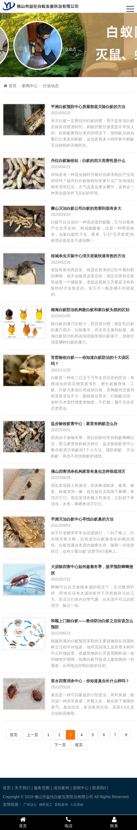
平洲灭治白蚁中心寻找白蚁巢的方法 (82, 519)
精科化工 (46, 805)
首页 (9, 86)
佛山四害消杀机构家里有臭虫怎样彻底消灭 (88, 471)
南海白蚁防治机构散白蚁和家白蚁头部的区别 (90, 309)
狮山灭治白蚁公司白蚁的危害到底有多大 (86, 208)
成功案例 (61, 788)
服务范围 (41, 788)
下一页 (60, 745)
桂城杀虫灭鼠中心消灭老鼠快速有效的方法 (88, 255)
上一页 (32, 735)
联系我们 (100, 788)
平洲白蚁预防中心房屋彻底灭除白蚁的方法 (88, 106)
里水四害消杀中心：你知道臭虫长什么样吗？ (90, 680)
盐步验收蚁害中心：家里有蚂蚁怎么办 (84, 423)
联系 (114, 822)
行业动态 (68, 49)
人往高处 (77, 805)
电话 (68, 822)
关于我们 (22, 788)
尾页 (79, 745)
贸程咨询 (61, 805)
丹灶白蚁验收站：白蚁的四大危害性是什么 (88, 160)
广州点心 (30, 805)
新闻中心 (29, 86)
